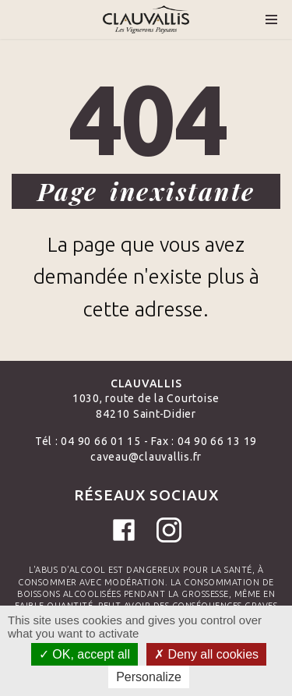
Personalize (148, 677)
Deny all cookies (206, 654)
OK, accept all (84, 654)
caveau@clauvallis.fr (146, 456)
